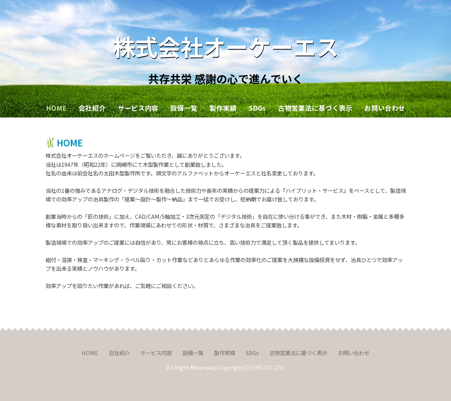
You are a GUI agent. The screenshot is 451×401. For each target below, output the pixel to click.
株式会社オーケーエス (226, 46)
